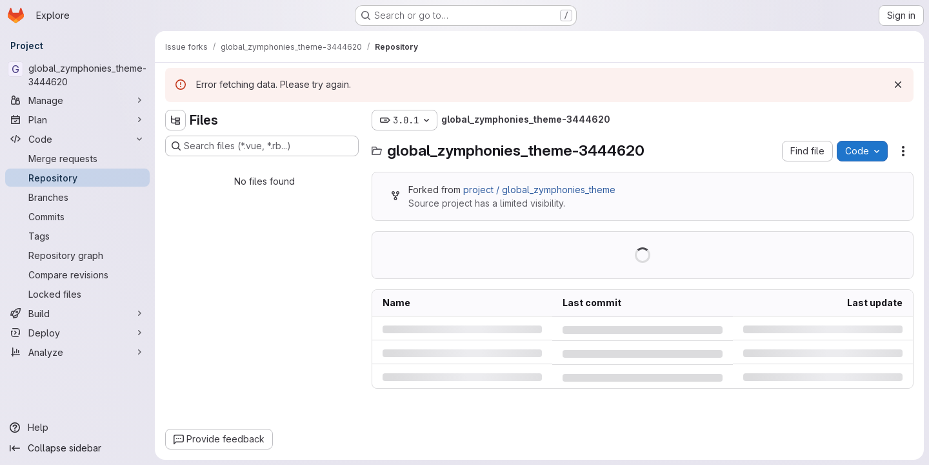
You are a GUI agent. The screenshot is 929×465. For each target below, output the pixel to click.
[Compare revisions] (77, 274)
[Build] (77, 313)
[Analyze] (77, 352)
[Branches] (77, 197)
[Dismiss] (898, 84)
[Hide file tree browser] (175, 120)
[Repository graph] (77, 255)
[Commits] (77, 216)
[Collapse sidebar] (77, 448)
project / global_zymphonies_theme (539, 189)
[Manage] (77, 100)
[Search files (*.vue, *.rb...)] (262, 146)
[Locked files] (77, 294)
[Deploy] (77, 333)
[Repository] (77, 178)
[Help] (77, 427)
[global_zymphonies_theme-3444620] (77, 75)
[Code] (77, 139)
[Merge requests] (77, 158)
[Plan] (77, 119)
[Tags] (77, 236)
